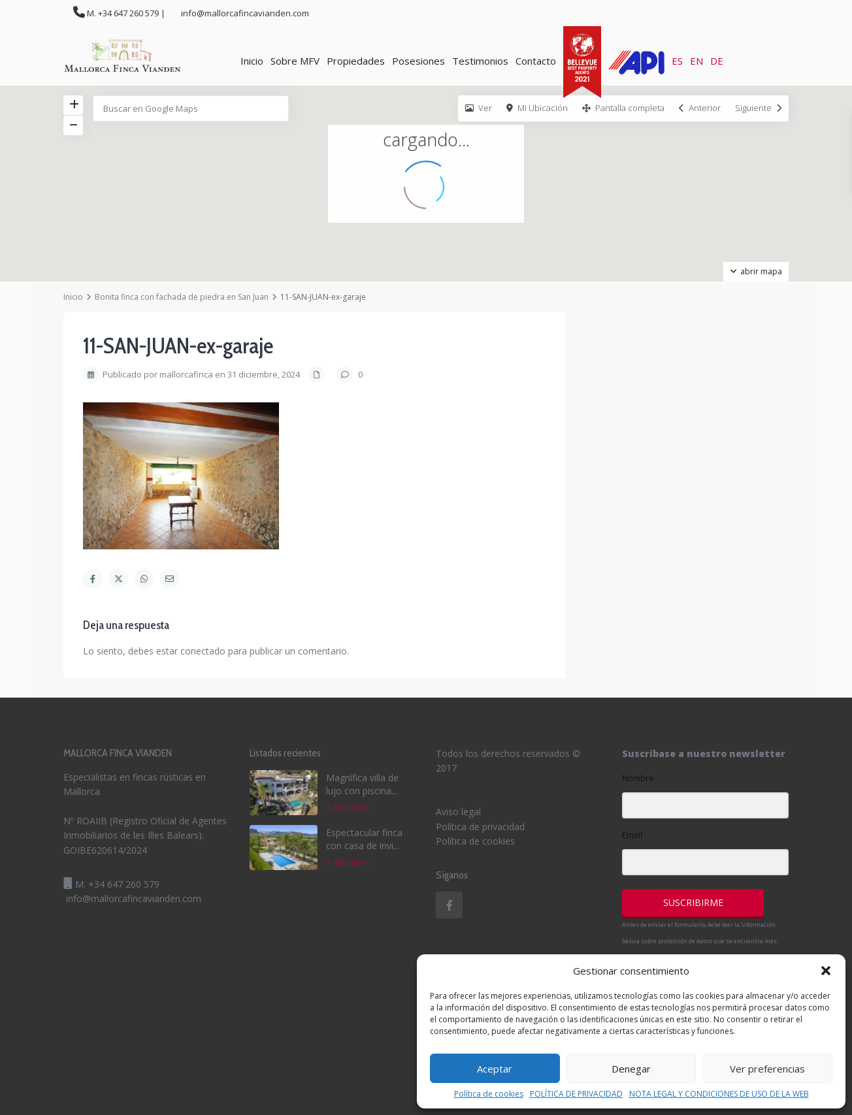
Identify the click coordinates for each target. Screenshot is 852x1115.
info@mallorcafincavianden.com (133, 898)
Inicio (251, 60)
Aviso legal (458, 811)
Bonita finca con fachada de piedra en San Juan (182, 296)
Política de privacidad (480, 826)
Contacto (536, 60)
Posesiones (418, 60)
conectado (202, 651)
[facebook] (449, 905)
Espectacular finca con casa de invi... (364, 839)
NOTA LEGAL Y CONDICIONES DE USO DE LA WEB (719, 1094)
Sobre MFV (295, 60)
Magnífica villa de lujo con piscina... (362, 784)
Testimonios (480, 60)
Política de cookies (488, 1094)
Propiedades (356, 60)
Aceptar (494, 1068)
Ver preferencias (767, 1068)
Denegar (631, 1068)
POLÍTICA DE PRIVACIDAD (576, 1094)
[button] (825, 970)
